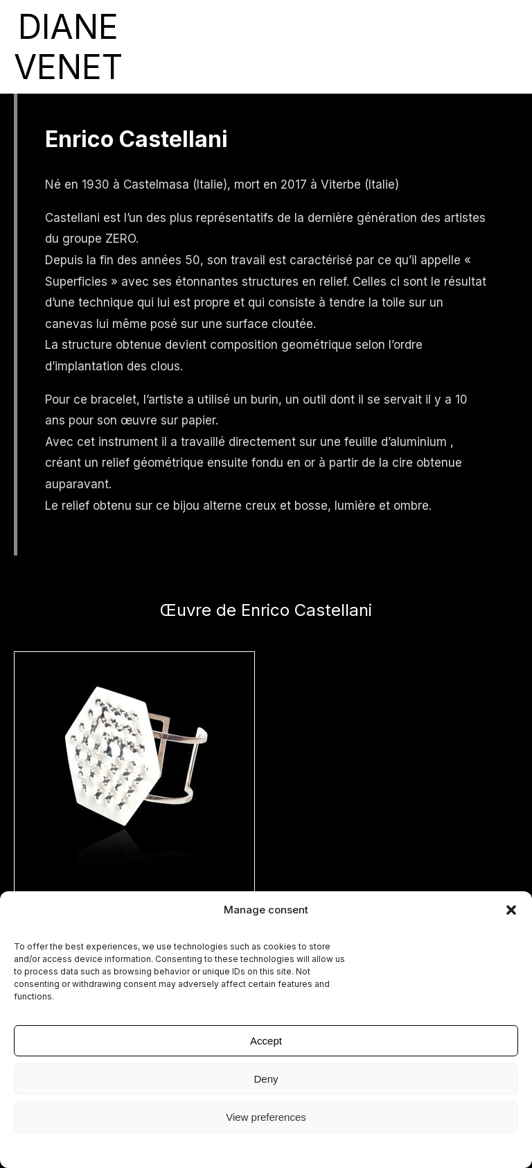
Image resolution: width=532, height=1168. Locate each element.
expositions (152, 46)
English (461, 46)
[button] (511, 910)
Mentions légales (266, 1149)
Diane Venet (371, 46)
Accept (266, 1041)
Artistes (201, 46)
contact (423, 46)
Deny (266, 1079)
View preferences (266, 1117)
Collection (254, 46)
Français (502, 46)
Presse (313, 46)
